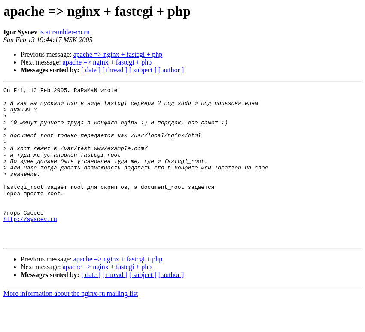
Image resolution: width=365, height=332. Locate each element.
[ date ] (90, 70)
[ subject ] (143, 70)
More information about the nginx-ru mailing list (70, 324)
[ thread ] (115, 70)
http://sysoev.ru (30, 246)
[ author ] (171, 70)
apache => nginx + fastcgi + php (118, 54)
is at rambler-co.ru (64, 32)
